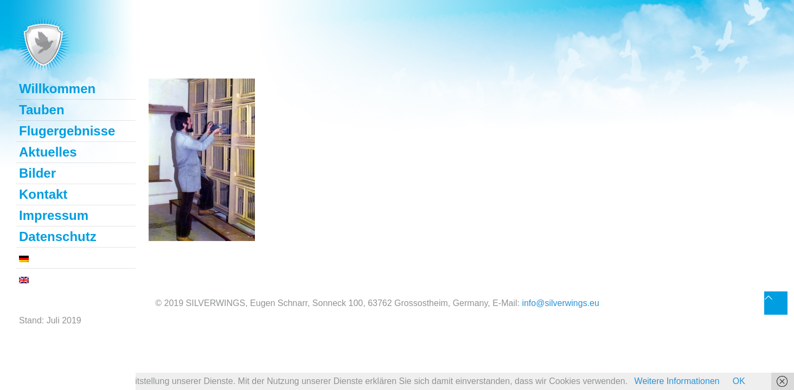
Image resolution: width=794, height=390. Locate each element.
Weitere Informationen (677, 381)
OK (739, 381)
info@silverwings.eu (560, 303)
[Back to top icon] (775, 303)
